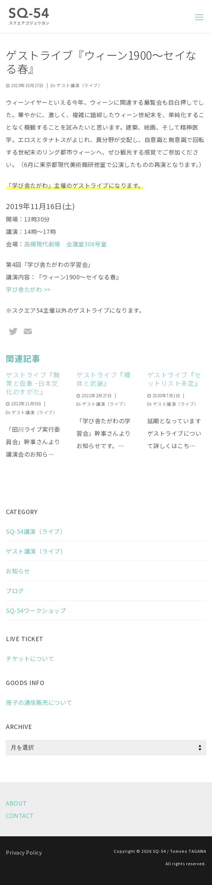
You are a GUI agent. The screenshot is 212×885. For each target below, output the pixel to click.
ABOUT (16, 803)
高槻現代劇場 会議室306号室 (65, 243)
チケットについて (30, 658)
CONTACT (20, 815)
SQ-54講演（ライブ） (36, 531)
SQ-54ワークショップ (36, 610)
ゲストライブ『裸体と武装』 (103, 379)
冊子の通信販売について (39, 702)
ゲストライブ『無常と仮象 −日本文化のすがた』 (33, 383)
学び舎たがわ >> (28, 289)
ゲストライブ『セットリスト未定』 (174, 379)
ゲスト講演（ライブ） (76, 85)
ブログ (15, 590)
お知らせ (18, 570)
